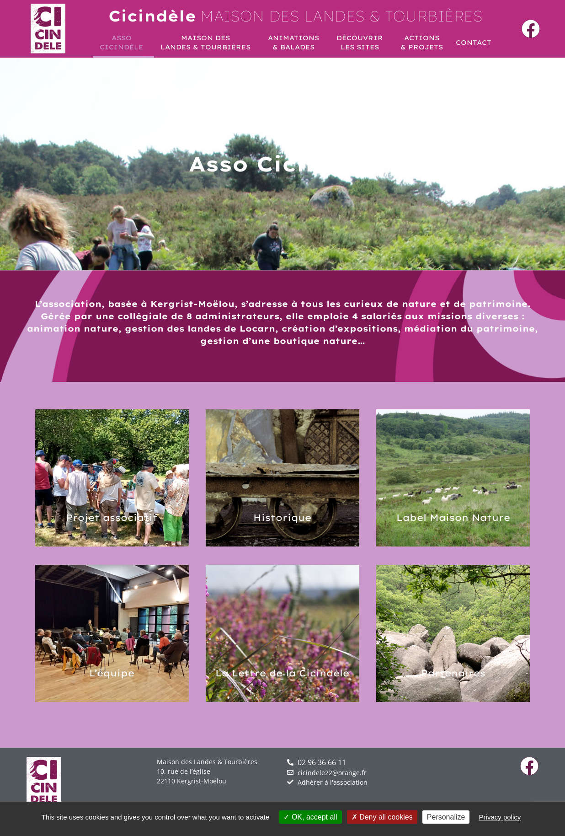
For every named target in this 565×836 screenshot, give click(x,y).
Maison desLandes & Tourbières (207, 42)
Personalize (446, 817)
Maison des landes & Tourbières (295, 15)
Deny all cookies (382, 817)
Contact (473, 42)
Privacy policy (500, 817)
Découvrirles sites (362, 42)
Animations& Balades (296, 42)
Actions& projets (421, 42)
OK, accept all (310, 817)
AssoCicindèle (124, 42)
